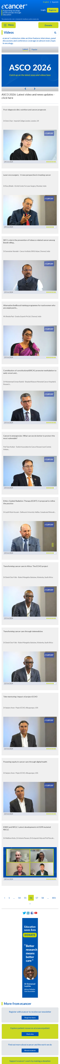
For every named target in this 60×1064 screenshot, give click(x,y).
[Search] (55, 32)
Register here (30, 1018)
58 (42, 897)
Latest (25, 49)
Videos (9, 32)
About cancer (30, 1050)
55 (25, 897)
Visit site (30, 1034)
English (46, 2)
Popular (34, 49)
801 (54, 897)
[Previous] (25, 88)
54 (19, 897)
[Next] (35, 88)
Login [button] (43, 10)
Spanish (55, 2)
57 (37, 897)
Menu (9, 25)
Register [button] (52, 10)
